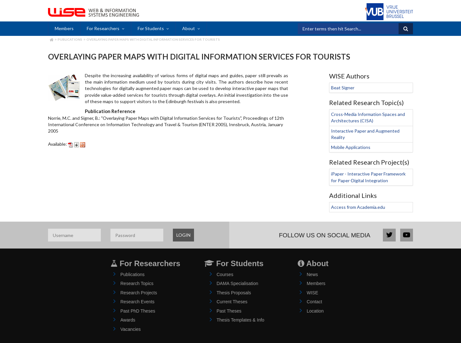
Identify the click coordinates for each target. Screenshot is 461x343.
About (188, 28)
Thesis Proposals (234, 292)
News (312, 274)
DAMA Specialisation (237, 283)
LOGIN (183, 235)
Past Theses (229, 311)
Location (315, 311)
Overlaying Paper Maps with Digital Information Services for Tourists (153, 39)
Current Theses (232, 301)
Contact (314, 301)
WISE (312, 292)
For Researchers (103, 28)
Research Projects (138, 292)
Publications (70, 39)
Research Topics (136, 283)
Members (64, 28)
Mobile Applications (350, 147)
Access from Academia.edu (358, 207)
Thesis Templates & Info (240, 320)
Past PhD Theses (137, 311)
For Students (151, 28)
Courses (225, 274)
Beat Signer (342, 87)
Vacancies (130, 329)
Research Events (137, 301)
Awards (127, 320)
